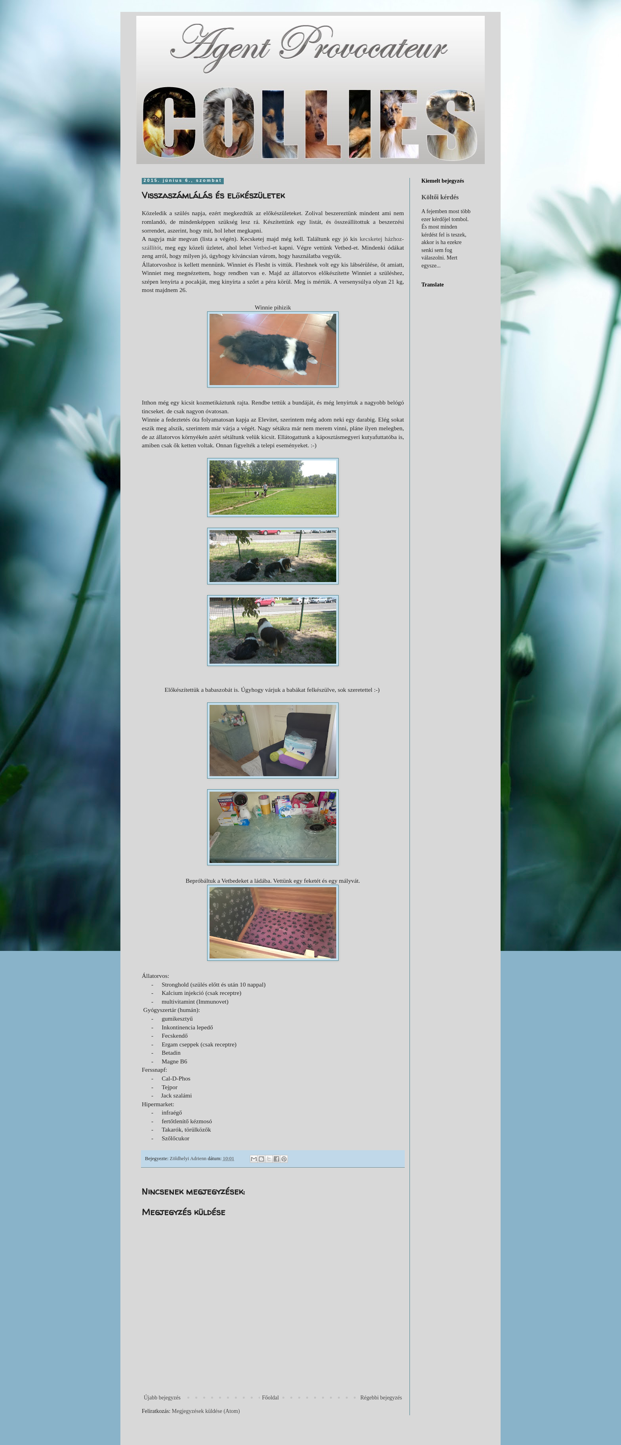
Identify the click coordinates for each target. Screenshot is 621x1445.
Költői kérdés (440, 197)
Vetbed (261, 247)
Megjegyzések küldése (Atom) (206, 1411)
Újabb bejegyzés (162, 1398)
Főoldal (270, 1398)
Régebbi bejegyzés (381, 1398)
